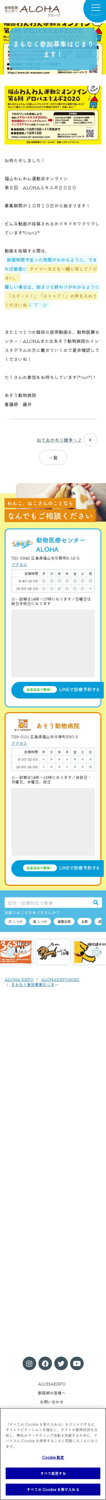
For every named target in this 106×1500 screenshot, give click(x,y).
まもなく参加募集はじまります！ (40, 984)
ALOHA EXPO (19, 979)
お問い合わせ (52, 1402)
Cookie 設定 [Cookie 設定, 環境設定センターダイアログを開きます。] (53, 1457)
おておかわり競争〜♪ (67, 439)
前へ (10, 952)
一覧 (53, 457)
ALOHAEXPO (52, 1384)
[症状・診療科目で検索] (47, 902)
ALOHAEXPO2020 (60, 979)
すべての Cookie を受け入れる (53, 1489)
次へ (96, 952)
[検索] (96, 902)
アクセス (19, 564)
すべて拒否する (53, 1473)
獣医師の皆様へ (52, 1393)
